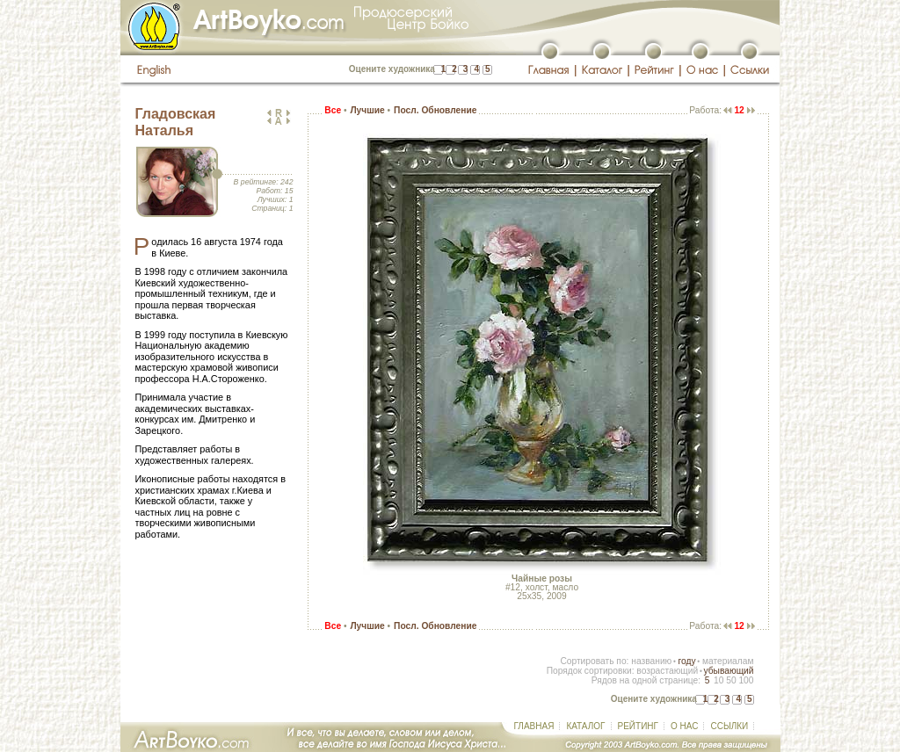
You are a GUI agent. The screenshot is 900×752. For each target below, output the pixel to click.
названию (651, 661)
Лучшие (367, 110)
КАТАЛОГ (585, 726)
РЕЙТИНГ (638, 726)
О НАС (684, 726)
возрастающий (667, 671)
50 (731, 680)
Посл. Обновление (435, 110)
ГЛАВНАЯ (534, 726)
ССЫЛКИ (729, 726)
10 (718, 680)
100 (745, 680)
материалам (728, 661)
